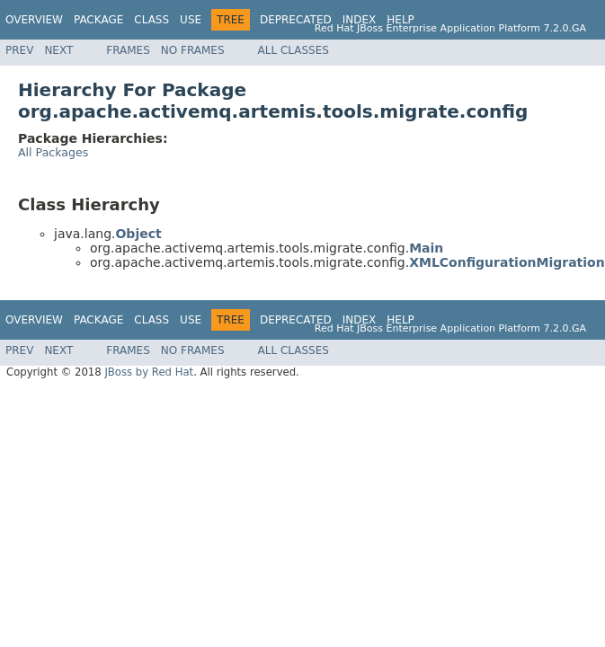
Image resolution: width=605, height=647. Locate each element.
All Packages (53, 152)
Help (400, 19)
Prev (19, 50)
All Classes (293, 50)
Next (58, 50)
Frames (128, 50)
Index (360, 19)
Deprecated (296, 19)
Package (98, 19)
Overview (34, 19)
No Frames (193, 50)
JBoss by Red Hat (148, 372)
